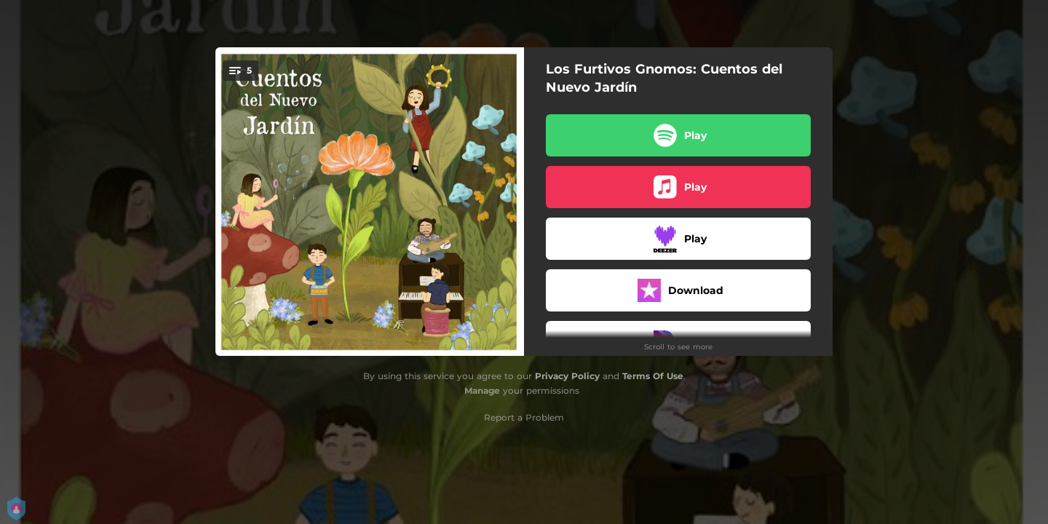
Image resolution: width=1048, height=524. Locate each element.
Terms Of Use (652, 375)
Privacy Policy (567, 375)
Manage (482, 390)
